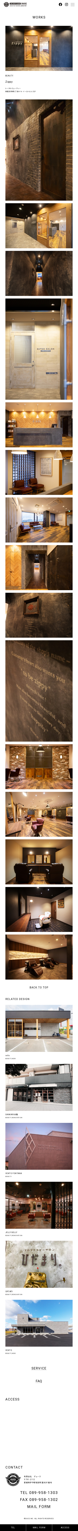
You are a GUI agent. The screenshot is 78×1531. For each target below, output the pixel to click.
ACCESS (65, 1527)
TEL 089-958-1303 (39, 1492)
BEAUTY (9, 76)
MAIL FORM (39, 1527)
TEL (13, 1527)
